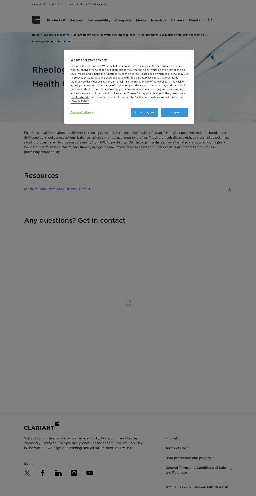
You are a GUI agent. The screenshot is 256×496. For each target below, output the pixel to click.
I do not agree (144, 112)
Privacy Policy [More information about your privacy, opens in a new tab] (80, 101)
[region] (129, 87)
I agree (175, 112)
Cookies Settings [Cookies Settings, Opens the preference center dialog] (81, 112)
